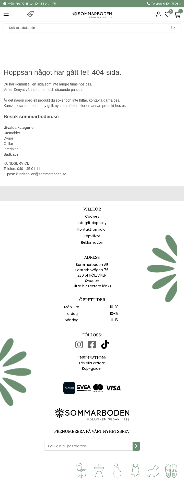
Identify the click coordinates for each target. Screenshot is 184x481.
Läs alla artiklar (92, 363)
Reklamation (92, 242)
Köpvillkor (92, 236)
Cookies (92, 216)
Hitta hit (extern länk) (92, 286)
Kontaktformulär (92, 229)
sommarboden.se (39, 116)
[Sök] (92, 27)
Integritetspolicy (92, 222)
